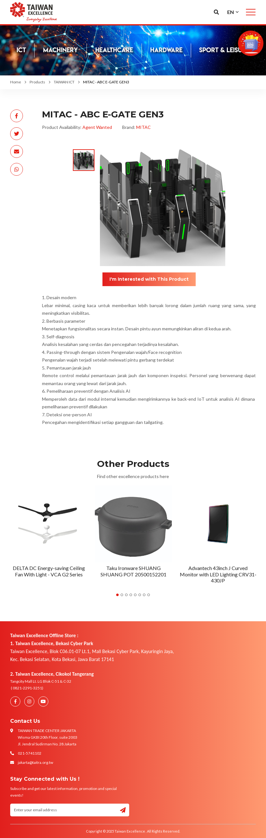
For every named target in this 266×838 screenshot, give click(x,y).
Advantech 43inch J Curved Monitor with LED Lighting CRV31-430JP (218, 574)
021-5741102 (29, 753)
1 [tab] (117, 595)
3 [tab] (126, 595)
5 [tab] (135, 595)
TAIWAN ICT (64, 82)
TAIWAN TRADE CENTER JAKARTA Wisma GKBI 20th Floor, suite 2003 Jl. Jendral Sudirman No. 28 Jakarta (47, 737)
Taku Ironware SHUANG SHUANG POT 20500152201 (133, 571)
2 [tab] (122, 595)
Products (37, 82)
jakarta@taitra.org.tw (35, 762)
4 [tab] (131, 595)
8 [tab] (148, 595)
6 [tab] (139, 595)
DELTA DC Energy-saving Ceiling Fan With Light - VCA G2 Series (49, 571)
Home (15, 82)
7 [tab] (144, 595)
